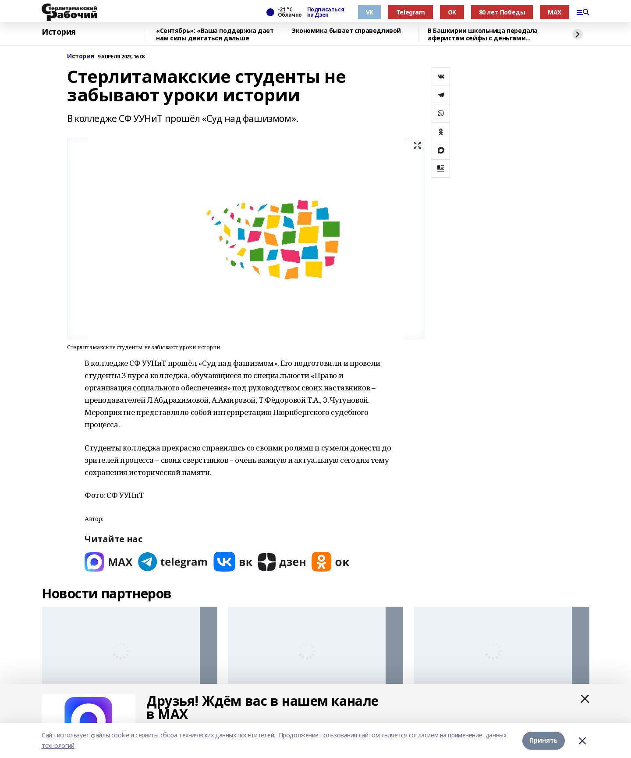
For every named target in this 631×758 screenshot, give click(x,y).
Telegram (410, 12)
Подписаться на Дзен (325, 12)
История (59, 32)
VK (369, 12)
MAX (554, 12)
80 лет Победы (502, 12)
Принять (543, 740)
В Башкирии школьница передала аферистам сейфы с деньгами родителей (483, 34)
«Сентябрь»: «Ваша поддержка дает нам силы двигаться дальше (215, 34)
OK (452, 12)
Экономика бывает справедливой (346, 31)
